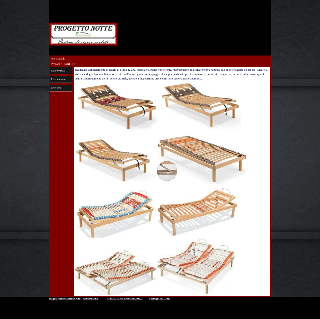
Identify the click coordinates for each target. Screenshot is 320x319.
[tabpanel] (172, 181)
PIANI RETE (70, 63)
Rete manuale (58, 79)
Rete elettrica (58, 70)
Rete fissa (56, 87)
